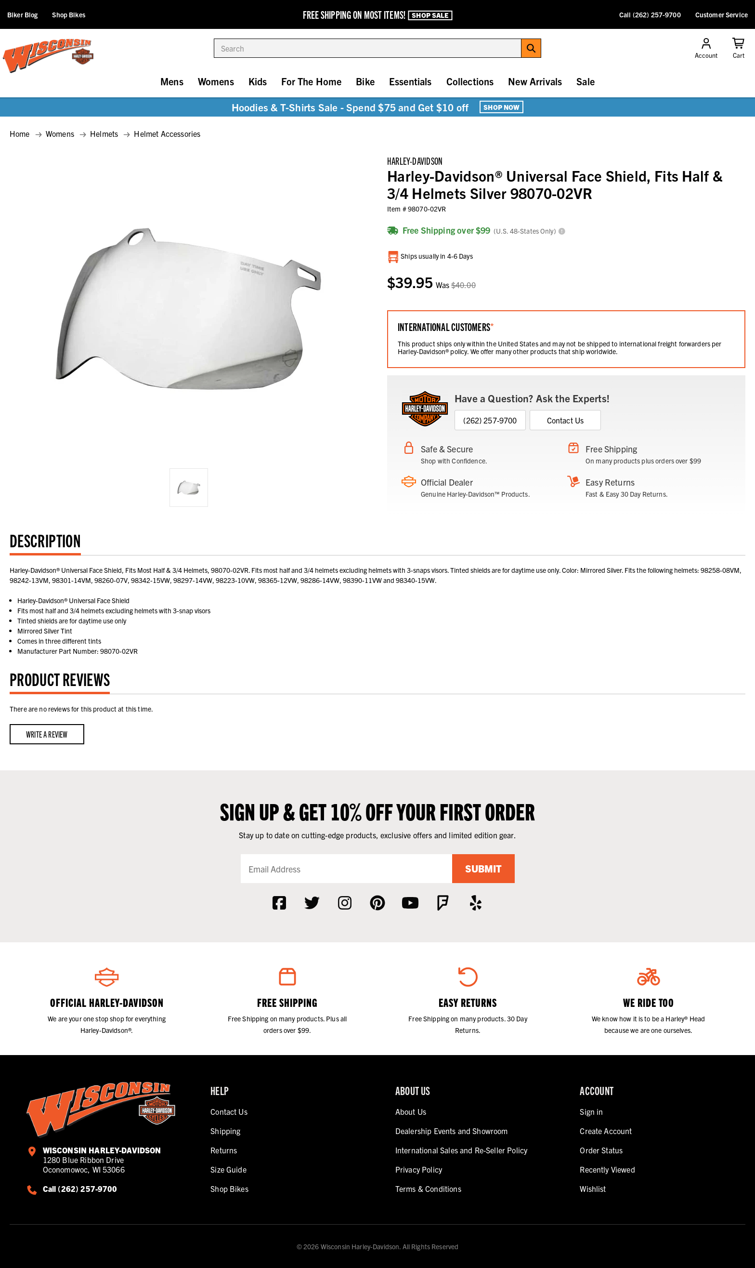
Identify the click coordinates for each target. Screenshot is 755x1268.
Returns (223, 1150)
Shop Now (501, 107)
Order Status (601, 1150)
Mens (171, 81)
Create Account (606, 1131)
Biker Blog (22, 14)
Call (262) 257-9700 (650, 14)
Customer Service (721, 14)
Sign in (591, 1111)
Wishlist (593, 1188)
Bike (365, 81)
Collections (470, 81)
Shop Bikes (68, 14)
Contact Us (565, 420)
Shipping (225, 1131)
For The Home (311, 81)
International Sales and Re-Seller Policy (461, 1150)
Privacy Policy (418, 1169)
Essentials (410, 81)
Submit (483, 868)
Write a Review (47, 734)
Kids (257, 81)
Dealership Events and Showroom (451, 1131)
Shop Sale (430, 15)
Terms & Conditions (428, 1188)
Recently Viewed (607, 1169)
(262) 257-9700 (490, 420)
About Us (410, 1111)
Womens (216, 81)
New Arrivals (535, 81)
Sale (585, 81)
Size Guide (228, 1169)
